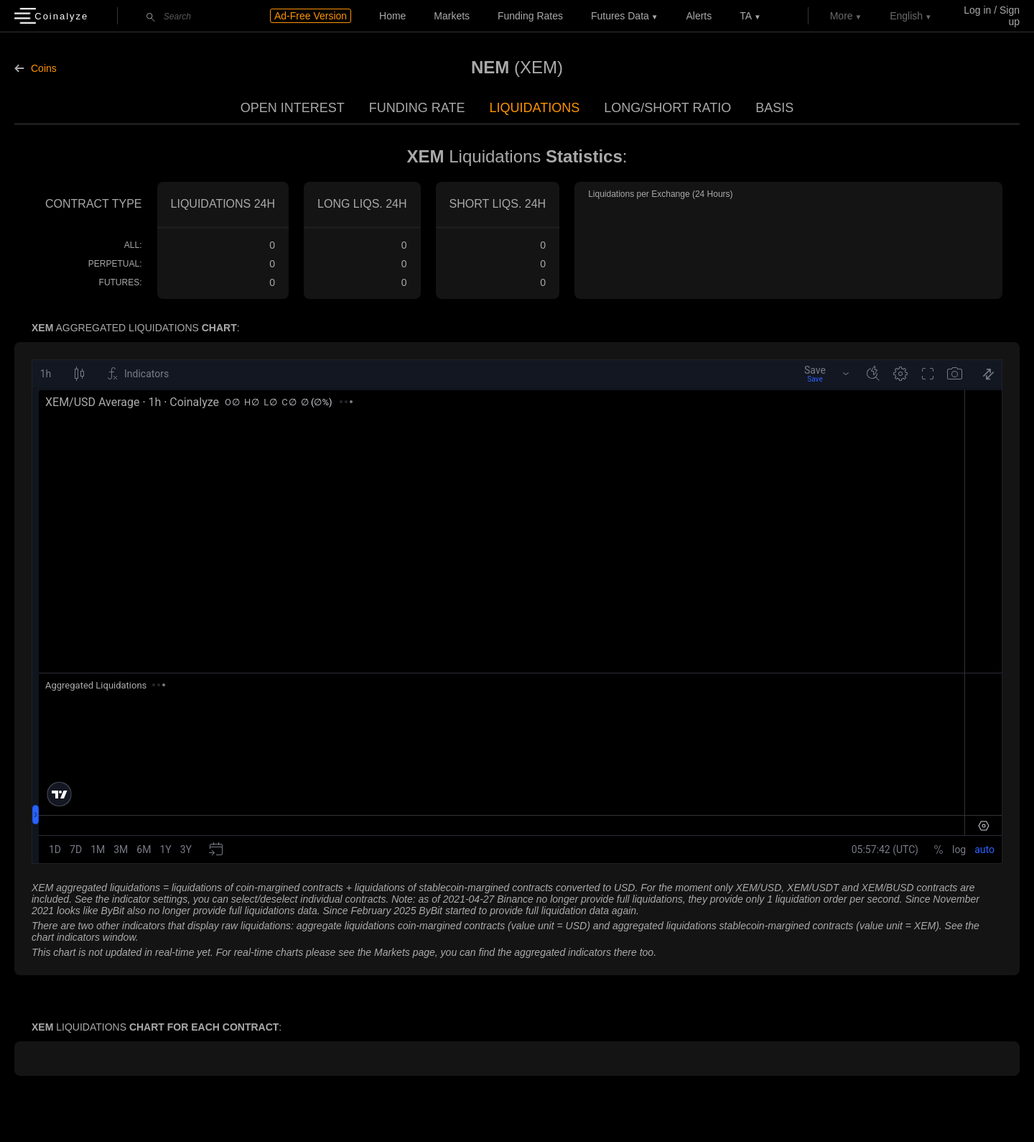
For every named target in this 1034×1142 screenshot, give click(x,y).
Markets (452, 16)
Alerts (699, 16)
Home (392, 16)
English (906, 16)
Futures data (620, 16)
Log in (977, 10)
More (841, 16)
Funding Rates (530, 16)
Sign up (1010, 15)
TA (746, 16)
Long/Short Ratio (667, 108)
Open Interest (293, 108)
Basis (774, 108)
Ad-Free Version (310, 16)
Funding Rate (417, 108)
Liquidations (534, 108)
